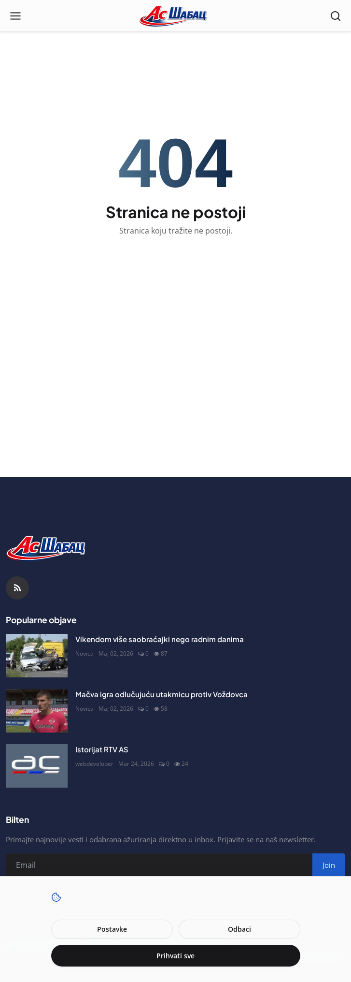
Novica (84, 653)
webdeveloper (94, 764)
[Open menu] (15, 16)
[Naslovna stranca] (175, 16)
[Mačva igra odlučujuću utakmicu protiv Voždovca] (37, 711)
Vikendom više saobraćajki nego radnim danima (159, 639)
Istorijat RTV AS (101, 749)
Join (329, 865)
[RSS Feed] (17, 588)
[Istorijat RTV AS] (37, 766)
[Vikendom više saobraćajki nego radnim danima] (37, 655)
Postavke (112, 929)
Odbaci (239, 929)
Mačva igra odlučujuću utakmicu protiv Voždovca (161, 694)
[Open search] (335, 16)
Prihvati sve (175, 955)
